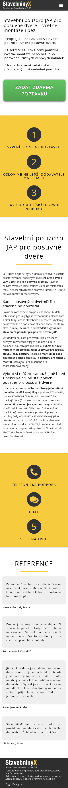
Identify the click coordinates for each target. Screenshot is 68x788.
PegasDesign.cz (14, 784)
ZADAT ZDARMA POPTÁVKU (34, 90)
